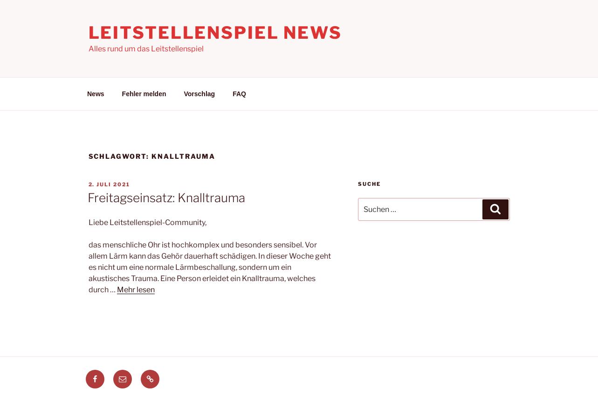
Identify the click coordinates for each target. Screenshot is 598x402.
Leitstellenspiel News (215, 32)
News (95, 94)
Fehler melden (144, 94)
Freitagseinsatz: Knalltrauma (166, 197)
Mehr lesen (136, 289)
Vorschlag (199, 94)
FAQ (239, 94)
